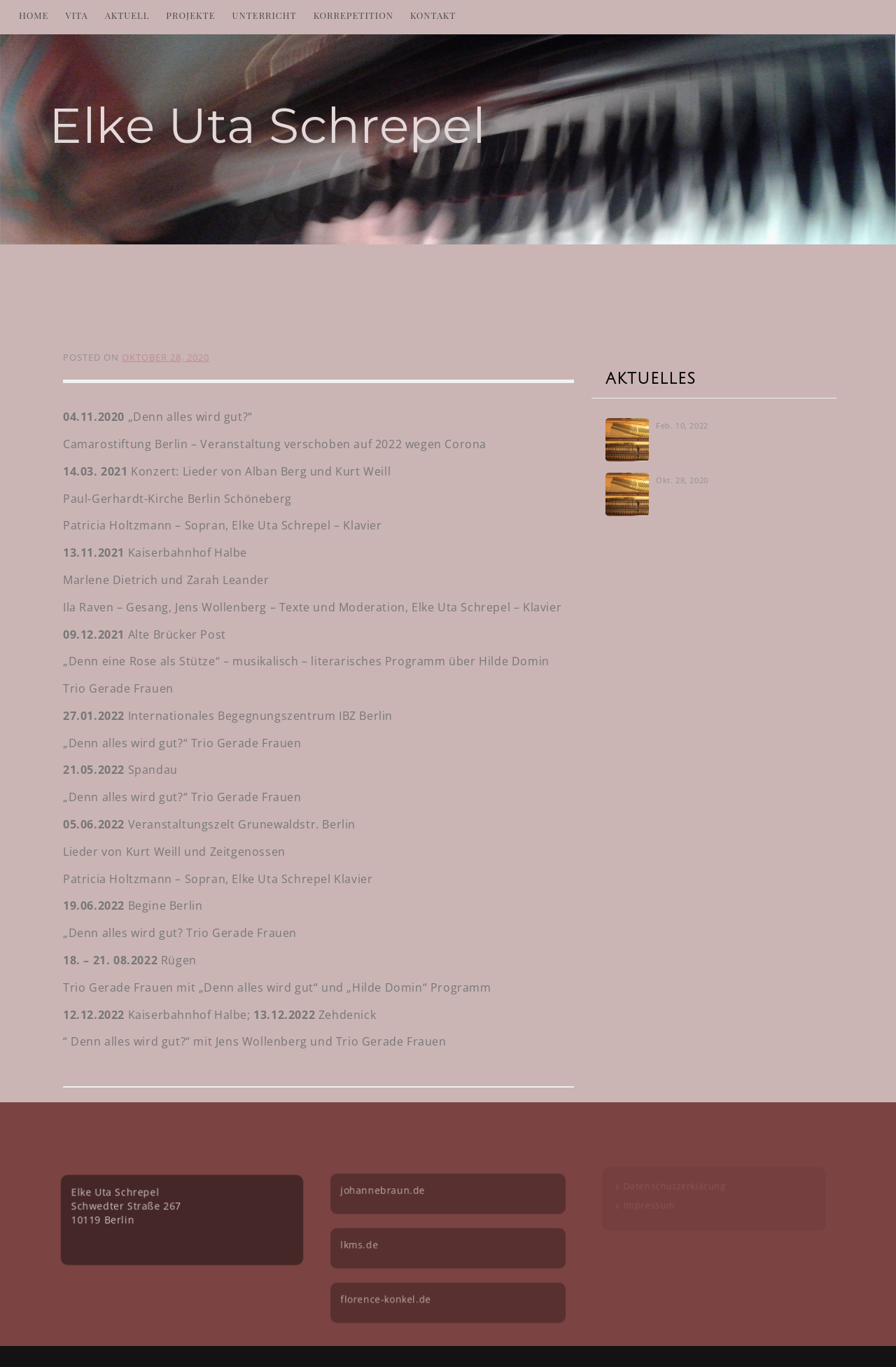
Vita (77, 15)
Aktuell (127, 15)
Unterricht (264, 15)
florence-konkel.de (389, 1290)
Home (34, 15)
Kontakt (433, 15)
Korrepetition (353, 15)
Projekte (190, 15)
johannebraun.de (386, 1187)
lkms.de (364, 1238)
